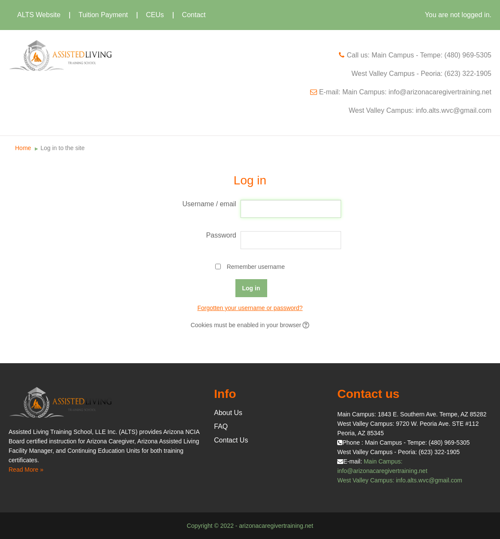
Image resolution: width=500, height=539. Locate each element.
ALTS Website (39, 14)
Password (221, 235)
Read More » (26, 469)
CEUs (155, 14)
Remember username (256, 266)
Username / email (209, 204)
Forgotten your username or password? (249, 307)
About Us (228, 412)
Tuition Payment (103, 14)
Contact (194, 14)
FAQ (221, 426)
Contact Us (231, 440)
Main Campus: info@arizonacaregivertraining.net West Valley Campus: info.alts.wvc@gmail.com (399, 471)
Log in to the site (62, 148)
